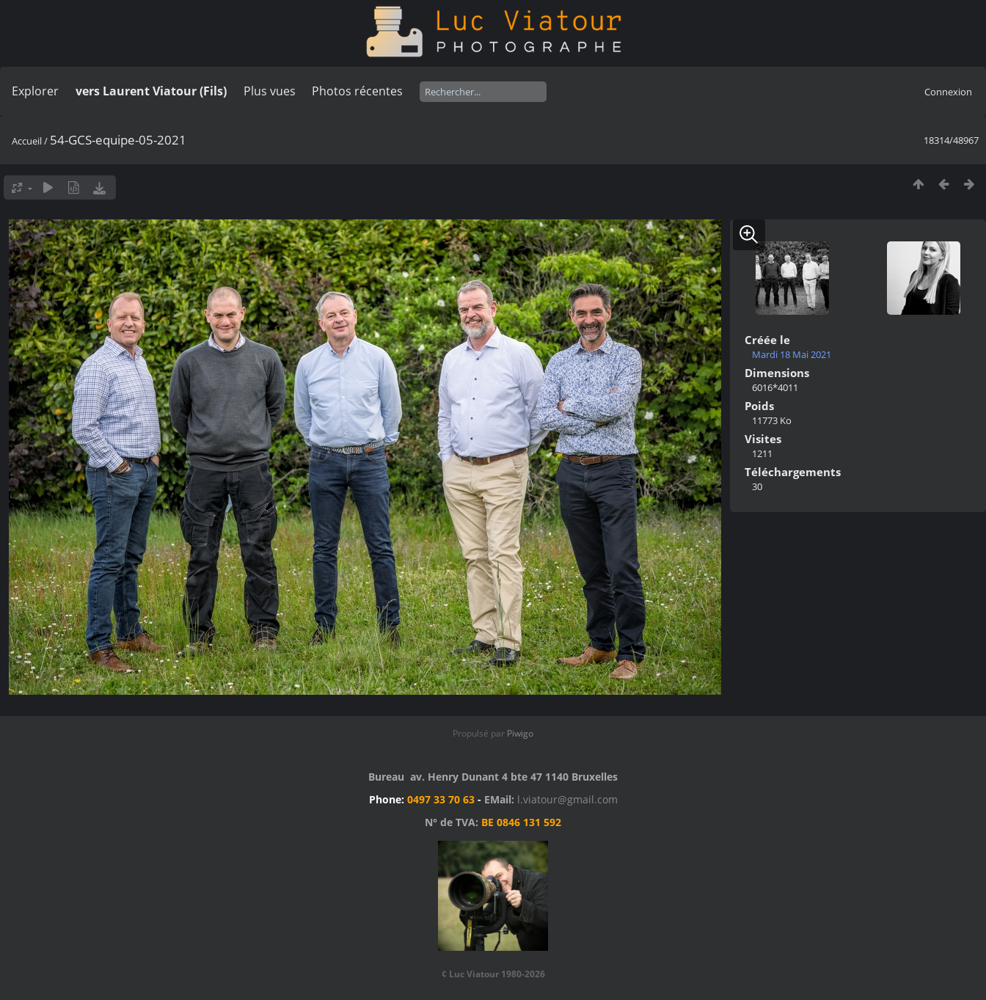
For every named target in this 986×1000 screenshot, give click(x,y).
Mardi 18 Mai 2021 (791, 354)
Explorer (35, 91)
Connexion (948, 91)
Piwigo (520, 733)
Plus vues (270, 91)
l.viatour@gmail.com (567, 799)
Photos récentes (357, 91)
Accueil (27, 140)
